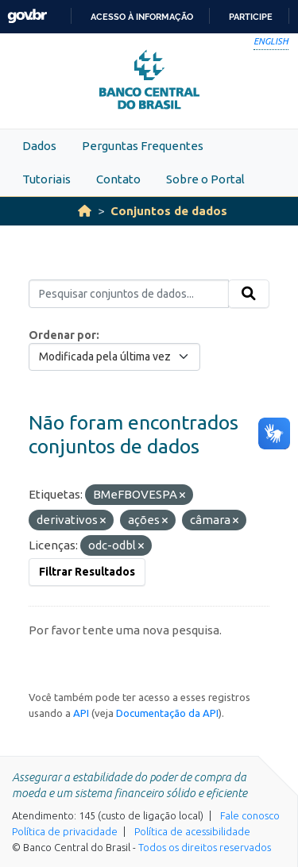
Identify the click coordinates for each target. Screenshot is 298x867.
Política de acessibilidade (192, 831)
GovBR (27, 16)
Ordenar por (62, 335)
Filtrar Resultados (87, 571)
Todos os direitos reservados (204, 847)
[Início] (84, 211)
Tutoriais (46, 179)
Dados (39, 145)
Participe (251, 16)
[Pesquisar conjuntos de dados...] (129, 293)
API (81, 713)
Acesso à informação (142, 16)
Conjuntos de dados (168, 211)
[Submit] (248, 293)
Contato (118, 179)
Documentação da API (167, 713)
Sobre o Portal (205, 179)
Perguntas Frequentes (142, 145)
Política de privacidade (65, 831)
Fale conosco (250, 815)
